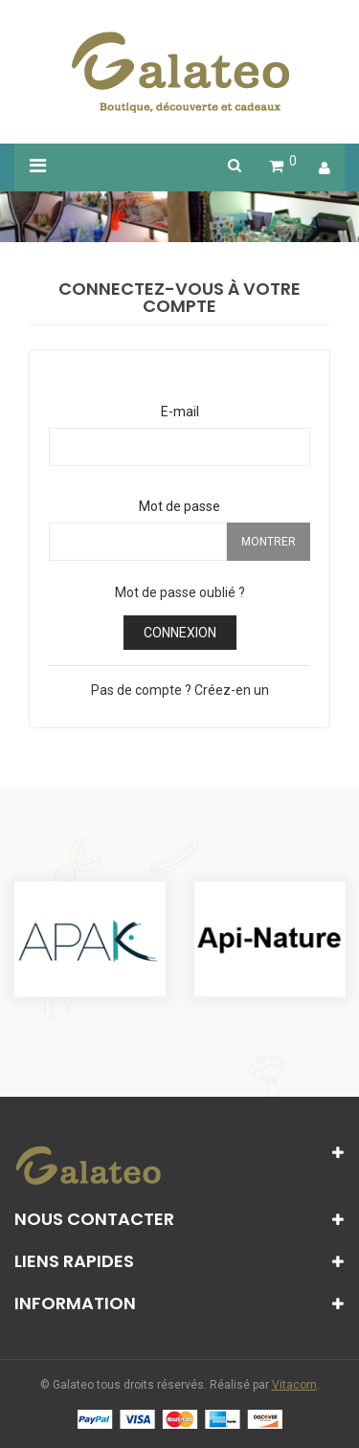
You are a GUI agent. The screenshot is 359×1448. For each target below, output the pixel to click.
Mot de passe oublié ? (180, 592)
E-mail (180, 411)
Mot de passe (179, 506)
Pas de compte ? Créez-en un (180, 690)
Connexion (180, 632)
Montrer (268, 541)
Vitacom (294, 1385)
